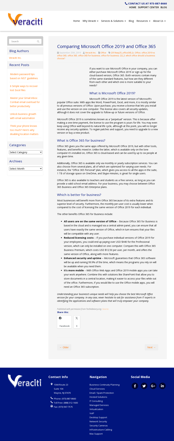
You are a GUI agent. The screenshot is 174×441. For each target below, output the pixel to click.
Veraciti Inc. (90, 52)
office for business (110, 55)
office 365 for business (89, 55)
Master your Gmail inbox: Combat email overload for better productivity (25, 102)
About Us (159, 20)
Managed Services (99, 398)
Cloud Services (97, 382)
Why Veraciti (90, 20)
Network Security (98, 414)
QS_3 (122, 55)
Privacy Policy (139, 437)
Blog (164, 7)
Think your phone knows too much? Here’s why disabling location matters (24, 130)
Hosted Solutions (98, 390)
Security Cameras (99, 418)
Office (103, 52)
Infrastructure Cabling (101, 422)
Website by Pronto (157, 437)
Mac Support (96, 427)
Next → (151, 340)
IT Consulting (96, 394)
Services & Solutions (113, 20)
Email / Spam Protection (102, 386)
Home (132, 7)
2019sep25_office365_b (122, 52)
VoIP (92, 406)
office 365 (72, 55)
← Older (64, 340)
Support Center (148, 7)
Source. (105, 302)
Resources (143, 20)
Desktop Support (98, 410)
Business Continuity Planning (104, 378)
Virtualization (96, 402)
